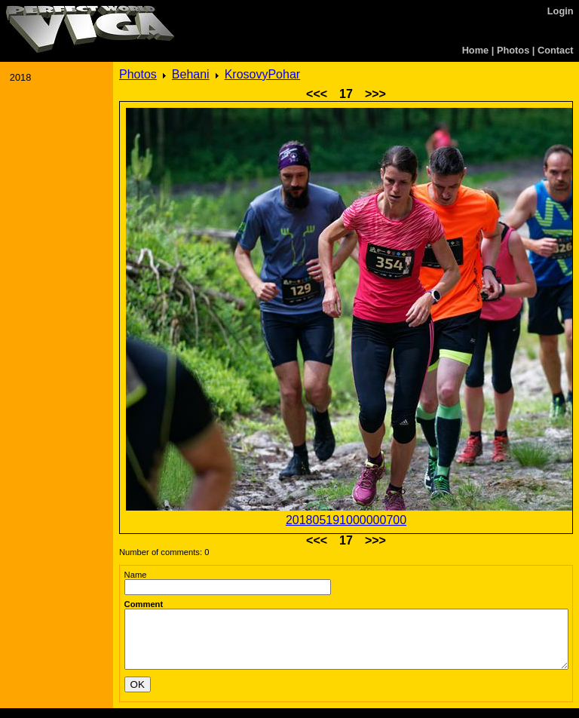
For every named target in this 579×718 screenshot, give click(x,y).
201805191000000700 (346, 520)
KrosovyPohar (263, 74)
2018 (20, 77)
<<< (316, 93)
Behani (191, 74)
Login (560, 11)
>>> (375, 93)
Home (475, 50)
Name (135, 574)
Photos (513, 50)
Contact (556, 50)
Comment (144, 604)
